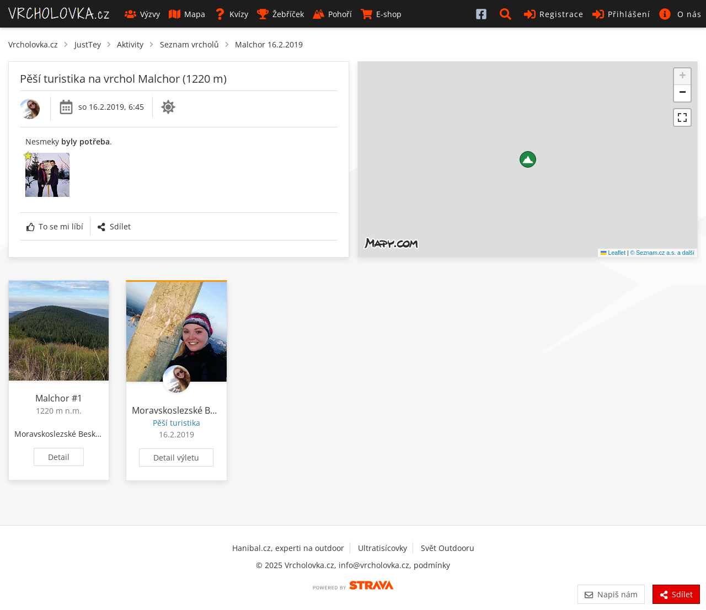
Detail (58, 457)
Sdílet (113, 226)
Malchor (52, 398)
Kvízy (231, 14)
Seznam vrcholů (189, 44)
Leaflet (613, 252)
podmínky (432, 565)
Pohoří (332, 14)
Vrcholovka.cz (33, 44)
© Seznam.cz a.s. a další (662, 252)
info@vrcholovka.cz (374, 565)
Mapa (187, 14)
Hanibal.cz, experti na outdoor (288, 548)
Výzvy (142, 14)
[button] (507, 14)
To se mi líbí (54, 226)
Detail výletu (176, 457)
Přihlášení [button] (621, 14)
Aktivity (130, 44)
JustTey (87, 44)
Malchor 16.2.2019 (269, 44)
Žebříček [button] (280, 14)
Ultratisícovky (382, 548)
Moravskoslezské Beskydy (61, 434)
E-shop (381, 14)
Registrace (554, 14)
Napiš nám (611, 594)
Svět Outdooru (447, 548)
